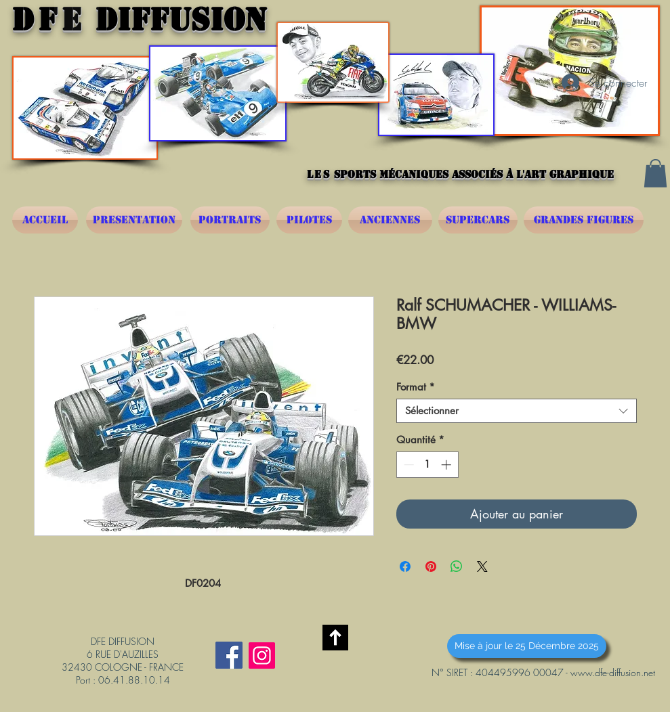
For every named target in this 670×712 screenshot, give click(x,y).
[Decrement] (407, 464)
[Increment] (447, 464)
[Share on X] (482, 566)
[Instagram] (262, 655)
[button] (655, 173)
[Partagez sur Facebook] (405, 566)
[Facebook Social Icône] (229, 655)
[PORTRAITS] (230, 219)
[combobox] (516, 411)
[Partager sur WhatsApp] (456, 566)
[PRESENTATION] (134, 219)
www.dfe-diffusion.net (612, 672)
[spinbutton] (427, 464)
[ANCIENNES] (390, 219)
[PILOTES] (309, 219)
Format (415, 387)
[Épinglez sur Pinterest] (431, 566)
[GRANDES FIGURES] (584, 219)
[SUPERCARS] (478, 219)
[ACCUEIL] (45, 219)
